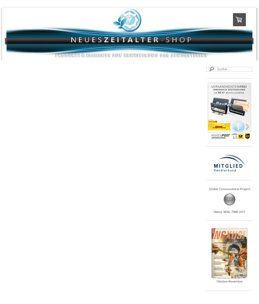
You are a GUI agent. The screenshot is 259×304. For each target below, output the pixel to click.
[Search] (229, 69)
